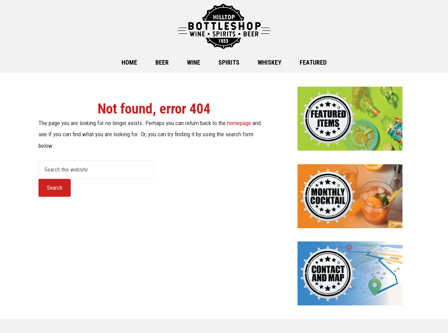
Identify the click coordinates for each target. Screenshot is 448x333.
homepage (239, 123)
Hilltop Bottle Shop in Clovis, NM (224, 26)
